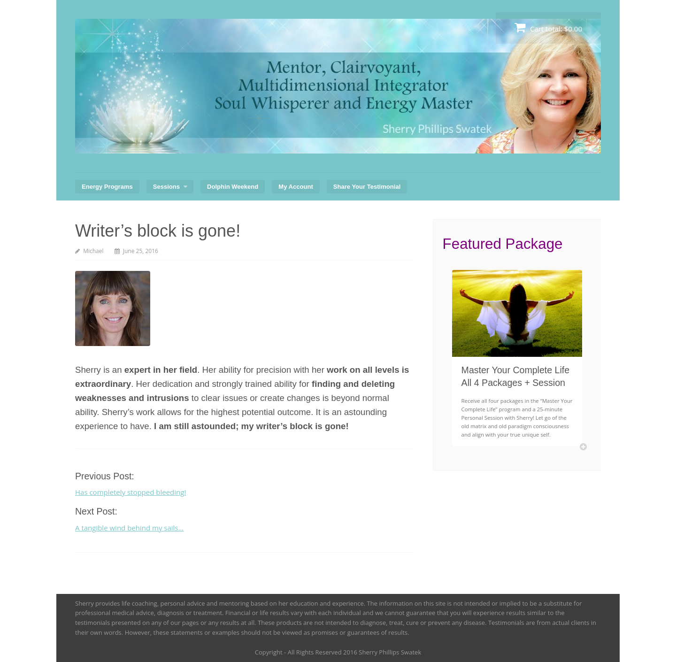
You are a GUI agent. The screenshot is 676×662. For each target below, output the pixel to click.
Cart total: (548, 27)
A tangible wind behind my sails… (129, 527)
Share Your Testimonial (367, 186)
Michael (93, 251)
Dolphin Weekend (232, 186)
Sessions (166, 186)
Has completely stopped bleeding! (130, 492)
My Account (295, 186)
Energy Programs (107, 186)
